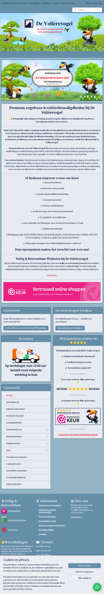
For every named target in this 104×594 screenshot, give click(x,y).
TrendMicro (13, 530)
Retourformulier (46, 530)
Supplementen (27, 443)
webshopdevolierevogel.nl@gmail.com (54, 567)
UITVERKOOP (12, 402)
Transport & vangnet (16, 457)
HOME (9, 395)
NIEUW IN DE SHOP (15, 409)
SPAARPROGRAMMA (16, 471)
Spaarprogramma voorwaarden (47, 511)
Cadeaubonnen (13, 464)
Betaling (43, 534)
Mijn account (93, 3)
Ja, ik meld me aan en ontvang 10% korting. (26, 328)
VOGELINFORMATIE (16, 477)
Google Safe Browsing (17, 520)
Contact (55, 3)
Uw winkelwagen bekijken (70, 328)
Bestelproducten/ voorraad (14, 3)
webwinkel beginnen (59, 589)
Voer (27, 450)
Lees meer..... (77, 517)
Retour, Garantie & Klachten (52, 525)
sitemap (43, 589)
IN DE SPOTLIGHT (15, 416)
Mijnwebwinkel (83, 589)
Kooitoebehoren (27, 429)
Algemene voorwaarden (50, 505)
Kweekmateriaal (27, 436)
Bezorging (34, 3)
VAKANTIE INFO (14, 484)
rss (49, 589)
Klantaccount (68, 3)
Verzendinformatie (47, 521)
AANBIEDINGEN (14, 423)
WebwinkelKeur (14, 511)
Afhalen (45, 3)
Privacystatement (47, 516)
